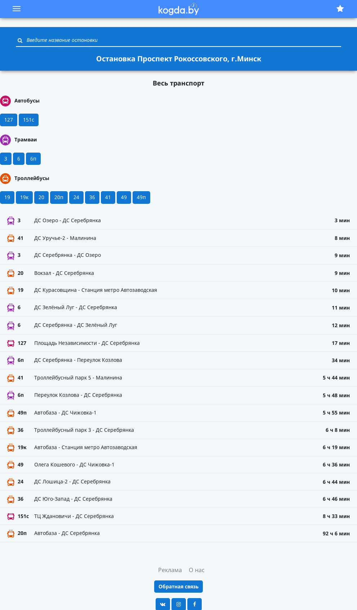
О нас (197, 570)
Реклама (170, 570)
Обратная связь (178, 586)
